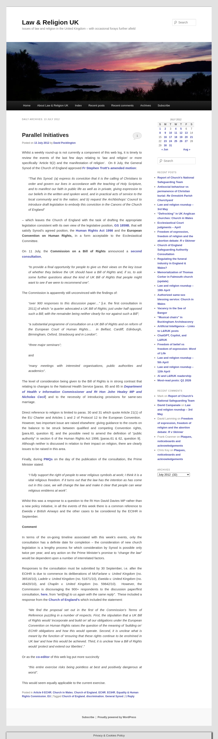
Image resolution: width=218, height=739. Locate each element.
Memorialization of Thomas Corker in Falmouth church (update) (175, 277)
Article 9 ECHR (42, 692)
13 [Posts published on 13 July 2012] (186, 132)
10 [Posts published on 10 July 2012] (170, 132)
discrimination (95, 696)
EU (49, 696)
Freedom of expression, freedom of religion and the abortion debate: (176, 236)
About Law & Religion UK (52, 105)
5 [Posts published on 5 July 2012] (181, 128)
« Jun (164, 149)
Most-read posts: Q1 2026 (174, 380)
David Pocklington (64, 142)
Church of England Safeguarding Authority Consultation (173, 250)
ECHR (102, 692)
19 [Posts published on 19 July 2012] (181, 137)
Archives (145, 105)
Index (78, 105)
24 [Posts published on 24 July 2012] (170, 141)
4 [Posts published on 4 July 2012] (175, 128)
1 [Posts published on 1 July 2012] (160, 128)
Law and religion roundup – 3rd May (175, 410)
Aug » (186, 149)
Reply (130, 696)
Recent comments (122, 105)
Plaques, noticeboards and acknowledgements (175, 441)
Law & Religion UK (50, 22)
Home (26, 105)
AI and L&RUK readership (174, 375)
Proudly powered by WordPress (117, 717)
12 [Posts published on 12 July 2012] (181, 132)
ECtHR (111, 692)
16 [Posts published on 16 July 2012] (165, 137)
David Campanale (169, 405)
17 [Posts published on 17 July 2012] (170, 137)
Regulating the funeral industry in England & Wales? (172, 263)
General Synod (114, 696)
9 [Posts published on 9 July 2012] (165, 132)
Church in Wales (63, 692)
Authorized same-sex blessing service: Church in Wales (176, 299)
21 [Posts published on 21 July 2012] (191, 137)
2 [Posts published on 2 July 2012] (165, 128)
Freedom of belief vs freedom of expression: (177, 349)
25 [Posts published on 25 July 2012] (175, 141)
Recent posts (96, 105)
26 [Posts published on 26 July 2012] (181, 141)
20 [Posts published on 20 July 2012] (186, 137)
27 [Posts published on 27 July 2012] (186, 141)
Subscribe (164, 105)
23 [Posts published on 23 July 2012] (165, 141)
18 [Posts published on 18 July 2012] (175, 137)
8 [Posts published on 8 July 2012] (160, 132)
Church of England (85, 692)
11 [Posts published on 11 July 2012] (175, 132)
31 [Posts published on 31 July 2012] (170, 145)
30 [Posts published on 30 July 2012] (165, 145)
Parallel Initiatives (45, 135)
